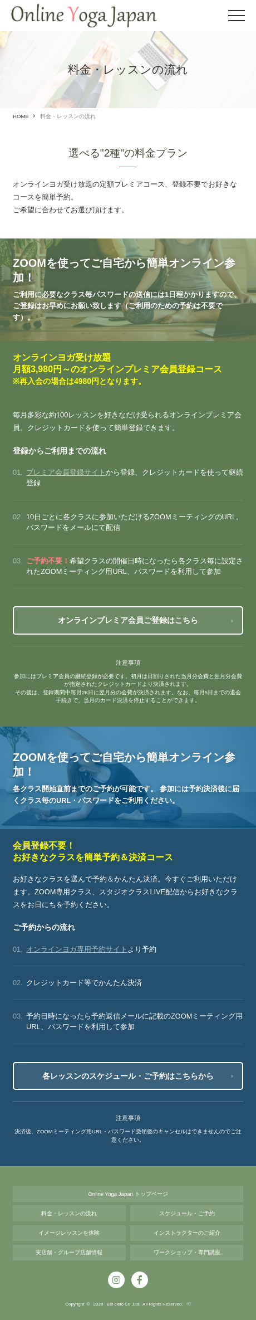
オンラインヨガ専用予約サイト (76, 949)
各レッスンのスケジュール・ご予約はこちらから (128, 1075)
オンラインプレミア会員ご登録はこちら (128, 620)
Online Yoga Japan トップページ (128, 1194)
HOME (21, 116)
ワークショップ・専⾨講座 (187, 1252)
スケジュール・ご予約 (187, 1213)
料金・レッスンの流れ (69, 1213)
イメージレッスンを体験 (69, 1233)
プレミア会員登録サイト (66, 472)
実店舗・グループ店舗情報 (69, 1252)
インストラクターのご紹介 (187, 1233)
